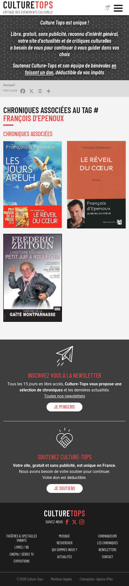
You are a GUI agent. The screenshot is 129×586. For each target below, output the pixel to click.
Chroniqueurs (107, 536)
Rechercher (64, 543)
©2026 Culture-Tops (29, 579)
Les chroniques (107, 543)
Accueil (9, 85)
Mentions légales (61, 579)
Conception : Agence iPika (96, 579)
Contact (107, 557)
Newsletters (107, 550)
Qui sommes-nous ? (64, 550)
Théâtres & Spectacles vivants (21, 538)
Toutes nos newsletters (64, 396)
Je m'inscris (64, 407)
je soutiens (64, 488)
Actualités (64, 557)
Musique (64, 536)
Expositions (22, 561)
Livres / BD (21, 547)
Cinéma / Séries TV (22, 554)
